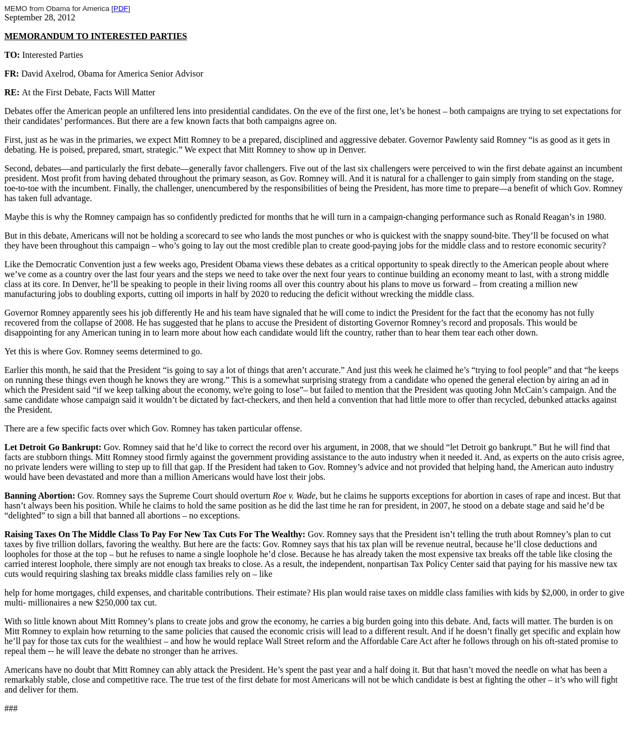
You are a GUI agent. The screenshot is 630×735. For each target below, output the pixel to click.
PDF (121, 8)
